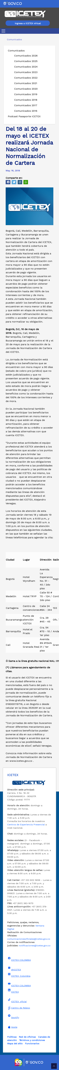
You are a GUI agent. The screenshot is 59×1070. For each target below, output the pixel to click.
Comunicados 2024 (26, 66)
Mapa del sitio (15, 1043)
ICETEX (13, 991)
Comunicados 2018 (25, 99)
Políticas (12, 1037)
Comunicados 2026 (26, 55)
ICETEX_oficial (17, 1000)
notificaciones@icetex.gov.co (35, 945)
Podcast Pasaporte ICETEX (24, 116)
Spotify (13, 1016)
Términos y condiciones (32, 1040)
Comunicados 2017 (25, 105)
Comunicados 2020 (26, 88)
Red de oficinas (27, 1037)
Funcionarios (32, 1043)
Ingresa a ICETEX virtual (28, 23)
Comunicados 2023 (25, 72)
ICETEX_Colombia (18, 975)
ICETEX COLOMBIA (19, 959)
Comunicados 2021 (25, 83)
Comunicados (16, 50)
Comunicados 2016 (25, 110)
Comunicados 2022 (25, 77)
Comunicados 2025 (25, 61)
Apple (12, 1027)
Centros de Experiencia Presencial (26, 824)
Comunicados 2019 (25, 94)
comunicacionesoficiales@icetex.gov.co (28, 939)
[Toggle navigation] (4, 31)
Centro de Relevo (18, 1008)
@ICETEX (14, 969)
